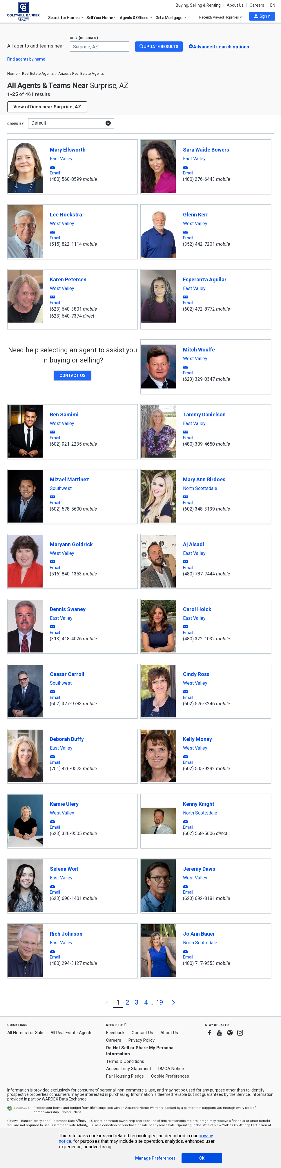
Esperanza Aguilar (204, 279)
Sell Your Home (101, 17)
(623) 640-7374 (66, 316)
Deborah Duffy (67, 739)
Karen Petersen (68, 279)
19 (159, 1002)
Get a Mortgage (170, 17)
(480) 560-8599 (66, 179)
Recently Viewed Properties (220, 17)
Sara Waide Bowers (206, 150)
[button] (262, 16)
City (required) (84, 38)
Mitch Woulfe (199, 350)
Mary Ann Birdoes (204, 479)
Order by (15, 123)
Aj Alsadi (193, 544)
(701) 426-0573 (66, 768)
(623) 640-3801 (66, 309)
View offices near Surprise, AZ (47, 107)
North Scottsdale (200, 488)
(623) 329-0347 (199, 379)
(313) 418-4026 (66, 639)
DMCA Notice (171, 1068)
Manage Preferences (155, 1158)
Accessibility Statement (128, 1068)
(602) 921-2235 (66, 444)
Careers (257, 5)
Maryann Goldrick (71, 544)
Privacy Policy (141, 1040)
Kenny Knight (198, 804)
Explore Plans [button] (71, 1112)
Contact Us (142, 1032)
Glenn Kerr (195, 215)
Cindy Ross (196, 674)
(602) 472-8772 (199, 309)
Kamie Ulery (64, 804)
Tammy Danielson (204, 414)
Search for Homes (65, 17)
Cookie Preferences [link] (170, 1076)
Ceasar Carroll (67, 674)
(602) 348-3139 (199, 509)
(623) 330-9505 (66, 833)
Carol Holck (197, 609)
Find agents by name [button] (26, 59)
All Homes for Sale (25, 1032)
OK (201, 1158)
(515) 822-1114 (66, 244)
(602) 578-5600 (66, 509)
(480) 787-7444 (199, 574)
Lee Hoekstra (66, 215)
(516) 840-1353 (66, 574)
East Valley (61, 158)
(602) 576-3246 (199, 703)
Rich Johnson (66, 934)
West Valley (62, 223)
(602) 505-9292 (199, 768)
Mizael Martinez (69, 479)
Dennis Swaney (68, 609)
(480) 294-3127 (66, 963)
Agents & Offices (136, 17)
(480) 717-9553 (199, 963)
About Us (235, 5)
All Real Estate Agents (71, 1032)
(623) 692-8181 (199, 898)
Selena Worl (64, 869)
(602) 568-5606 (199, 833)
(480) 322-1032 (199, 639)
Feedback (115, 1033)
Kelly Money (197, 739)
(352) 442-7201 (199, 244)
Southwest (61, 488)
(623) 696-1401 (66, 898)
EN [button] (272, 5)
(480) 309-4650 (199, 444)
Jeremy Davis (199, 869)
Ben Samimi (64, 414)
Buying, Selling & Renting (198, 5)
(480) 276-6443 (199, 179)
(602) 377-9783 (66, 703)
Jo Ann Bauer (199, 934)
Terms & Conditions (125, 1061)
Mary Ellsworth (68, 150)
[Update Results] (159, 46)
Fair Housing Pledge (125, 1076)
